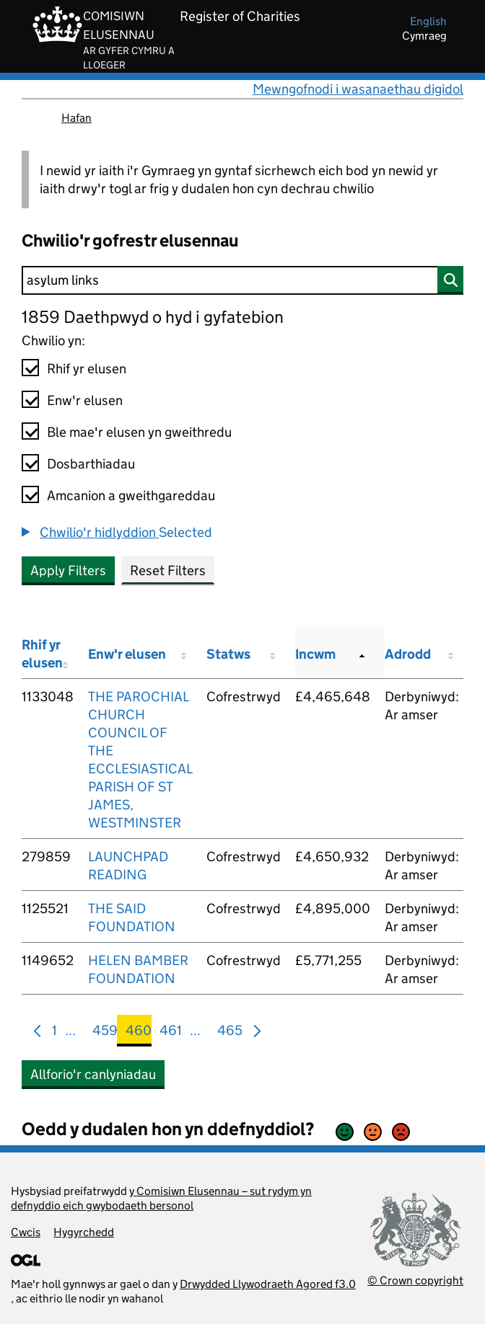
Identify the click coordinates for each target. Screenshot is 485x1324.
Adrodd (408, 654)
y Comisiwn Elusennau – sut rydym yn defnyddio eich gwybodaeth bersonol (161, 1198)
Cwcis (25, 1232)
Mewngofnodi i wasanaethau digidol (358, 89)
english (428, 21)
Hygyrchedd (83, 1232)
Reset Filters (168, 570)
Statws (228, 654)
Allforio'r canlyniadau (93, 1074)
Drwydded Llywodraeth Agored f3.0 (268, 1284)
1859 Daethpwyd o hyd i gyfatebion (153, 316)
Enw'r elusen (85, 400)
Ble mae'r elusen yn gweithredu (139, 432)
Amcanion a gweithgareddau (131, 495)
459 (105, 1033)
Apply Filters (68, 570)
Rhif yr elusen (86, 368)
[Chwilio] (242, 280)
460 (139, 1033)
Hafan (76, 118)
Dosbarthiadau (91, 464)
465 (229, 1033)
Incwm (315, 654)
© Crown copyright (415, 1280)
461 (171, 1033)
